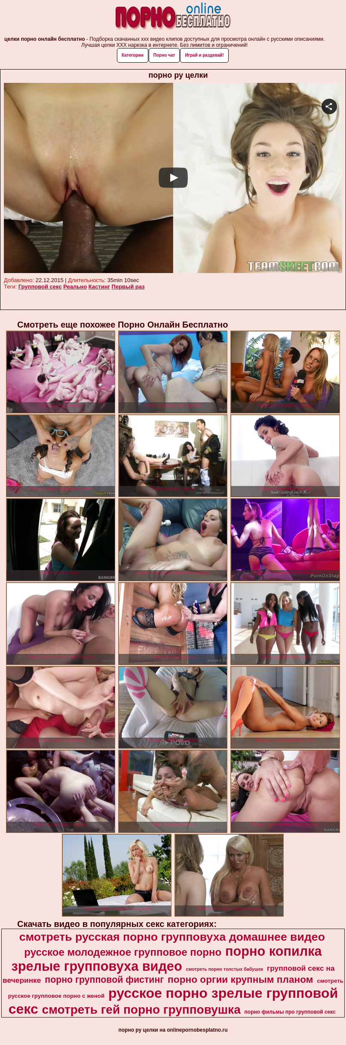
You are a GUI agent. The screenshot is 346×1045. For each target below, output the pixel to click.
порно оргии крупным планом (240, 979)
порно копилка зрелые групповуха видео (166, 958)
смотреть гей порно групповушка (141, 1009)
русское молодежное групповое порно (122, 952)
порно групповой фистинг (104, 980)
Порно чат (164, 55)
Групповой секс (40, 286)
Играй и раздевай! (204, 55)
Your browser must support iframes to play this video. (173, 178)
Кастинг (99, 286)
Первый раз (128, 286)
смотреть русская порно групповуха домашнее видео (172, 936)
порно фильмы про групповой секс (290, 1012)
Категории (133, 55)
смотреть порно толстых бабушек (224, 969)
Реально (75, 286)
